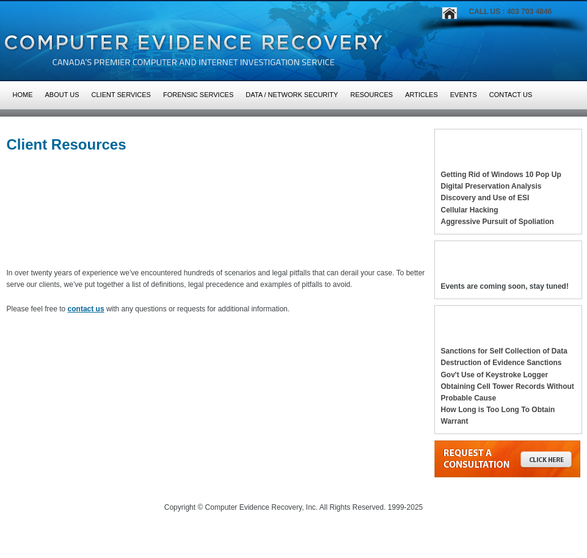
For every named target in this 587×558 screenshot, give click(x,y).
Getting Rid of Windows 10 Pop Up (501, 174)
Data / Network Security (292, 94)
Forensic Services (198, 94)
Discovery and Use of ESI (485, 198)
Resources (371, 94)
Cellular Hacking (469, 210)
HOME (23, 94)
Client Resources (66, 144)
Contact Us (511, 94)
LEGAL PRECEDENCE (52, 248)
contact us (86, 309)
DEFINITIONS (316, 248)
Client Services (121, 94)
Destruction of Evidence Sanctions (501, 362)
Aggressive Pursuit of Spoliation (497, 221)
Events (463, 94)
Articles (421, 94)
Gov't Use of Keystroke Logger (495, 375)
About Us (62, 94)
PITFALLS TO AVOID (187, 248)
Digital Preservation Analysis (491, 186)
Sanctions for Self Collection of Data (504, 351)
